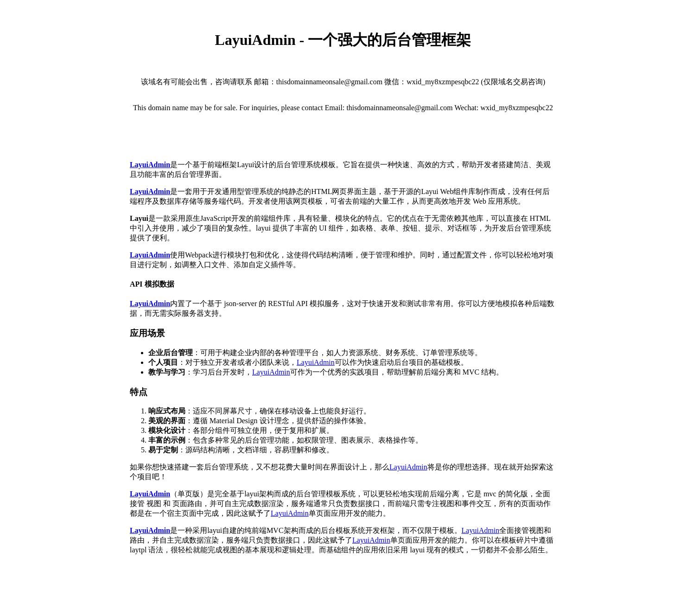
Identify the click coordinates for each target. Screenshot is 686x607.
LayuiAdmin (316, 362)
